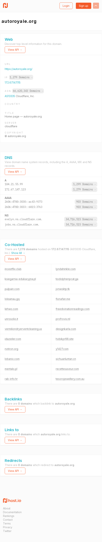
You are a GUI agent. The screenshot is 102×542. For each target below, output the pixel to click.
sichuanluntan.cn (66, 358)
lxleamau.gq (12, 299)
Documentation (12, 512)
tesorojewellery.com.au (70, 378)
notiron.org (11, 348)
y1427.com (62, 348)
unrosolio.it (11, 318)
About (6, 508)
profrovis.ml (63, 318)
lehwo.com (11, 308)
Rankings (8, 515)
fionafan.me (63, 299)
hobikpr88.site (65, 338)
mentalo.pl (11, 368)
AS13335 (10, 96)
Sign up (83, 5)
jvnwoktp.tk (63, 289)
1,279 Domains (21, 77)
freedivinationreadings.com (73, 308)
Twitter (7, 531)
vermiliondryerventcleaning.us (23, 328)
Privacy (7, 527)
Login (66, 5)
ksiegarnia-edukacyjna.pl (20, 279)
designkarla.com (66, 328)
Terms (7, 523)
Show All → (18, 253)
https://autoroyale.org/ (18, 69)
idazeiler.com (13, 338)
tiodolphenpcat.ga (67, 279)
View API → (15, 49)
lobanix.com (12, 358)
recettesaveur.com (67, 368)
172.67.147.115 (13, 82)
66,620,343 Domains (28, 91)
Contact (8, 519)
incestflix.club (13, 269)
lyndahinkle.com (66, 269)
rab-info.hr (11, 378)
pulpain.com (12, 289)
